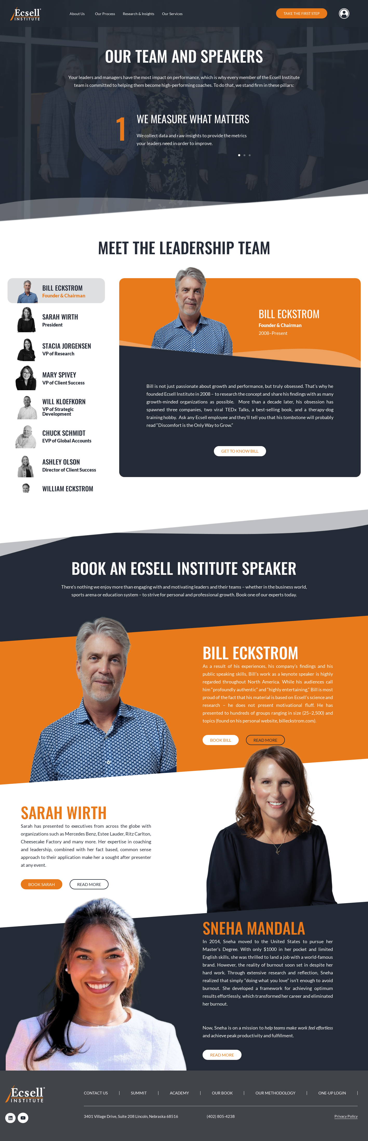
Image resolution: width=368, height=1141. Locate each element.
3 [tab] (249, 155)
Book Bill (220, 740)
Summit (139, 1093)
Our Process (105, 13)
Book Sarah (41, 884)
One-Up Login (332, 1093)
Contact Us (96, 1093)
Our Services (172, 13)
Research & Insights (138, 13)
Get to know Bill (239, 450)
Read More (265, 740)
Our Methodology (275, 1093)
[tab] (56, 290)
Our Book (222, 1093)
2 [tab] (244, 155)
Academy (179, 1093)
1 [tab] (239, 155)
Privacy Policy (346, 1116)
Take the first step (302, 13)
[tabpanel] (184, 131)
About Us (77, 13)
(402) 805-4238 (221, 1116)
